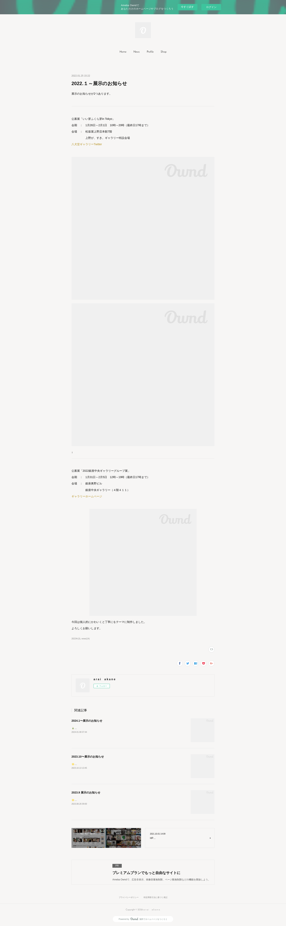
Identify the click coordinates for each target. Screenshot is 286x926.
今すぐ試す (187, 6)
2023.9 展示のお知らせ (86, 792)
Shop (163, 51)
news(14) (85, 639)
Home (123, 51)
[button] (123, 52)
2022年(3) (76, 639)
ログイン (211, 7)
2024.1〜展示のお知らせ (87, 720)
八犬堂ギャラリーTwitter (87, 144)
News (136, 51)
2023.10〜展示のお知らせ (88, 756)
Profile (150, 51)
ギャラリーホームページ (87, 496)
